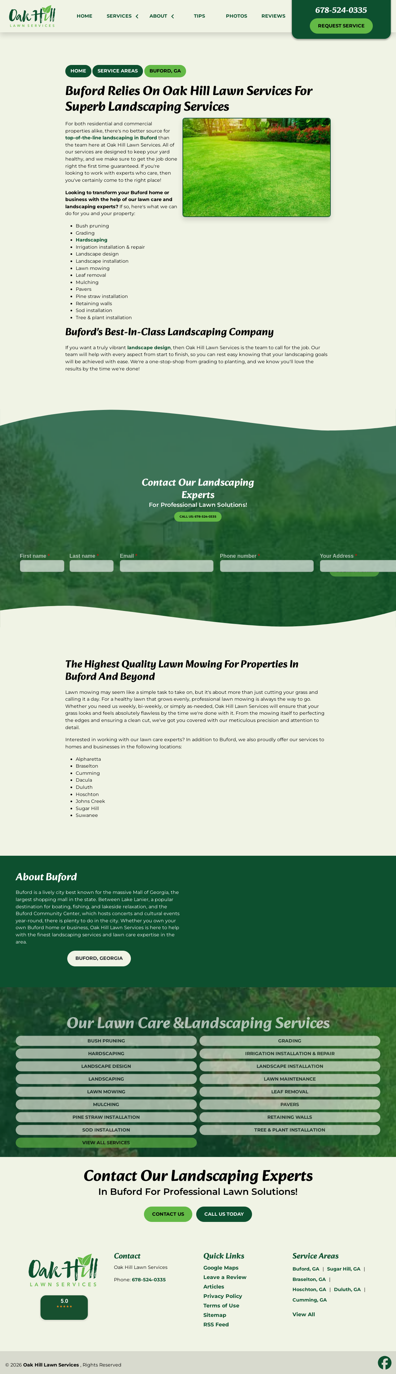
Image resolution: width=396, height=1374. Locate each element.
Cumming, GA (310, 1300)
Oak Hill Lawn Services (51, 1365)
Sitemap (214, 1315)
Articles (213, 1287)
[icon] (384, 1363)
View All (304, 1314)
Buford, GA (165, 71)
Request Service (341, 26)
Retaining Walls (289, 1135)
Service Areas (118, 71)
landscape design (149, 348)
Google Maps (221, 1268)
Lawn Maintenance (290, 1097)
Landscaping (106, 1097)
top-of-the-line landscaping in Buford (111, 138)
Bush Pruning (106, 1058)
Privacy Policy (222, 1296)
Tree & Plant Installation (289, 1147)
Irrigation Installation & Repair (290, 1071)
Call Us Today (224, 1214)
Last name (84, 573)
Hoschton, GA (309, 1289)
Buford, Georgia (99, 958)
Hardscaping (91, 240)
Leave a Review (224, 1277)
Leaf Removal (289, 1109)
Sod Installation (106, 1147)
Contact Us (168, 1214)
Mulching (106, 1122)
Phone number (240, 573)
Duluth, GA (347, 1289)
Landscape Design (106, 1084)
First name (35, 573)
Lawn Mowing (106, 1109)
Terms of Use (221, 1306)
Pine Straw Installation (106, 1135)
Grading (289, 1058)
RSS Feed (216, 1324)
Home (78, 71)
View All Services (106, 1160)
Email (128, 573)
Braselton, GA (309, 1279)
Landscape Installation (290, 1084)
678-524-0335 (341, 10)
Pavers (289, 1122)
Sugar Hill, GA (343, 1269)
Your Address (338, 573)
